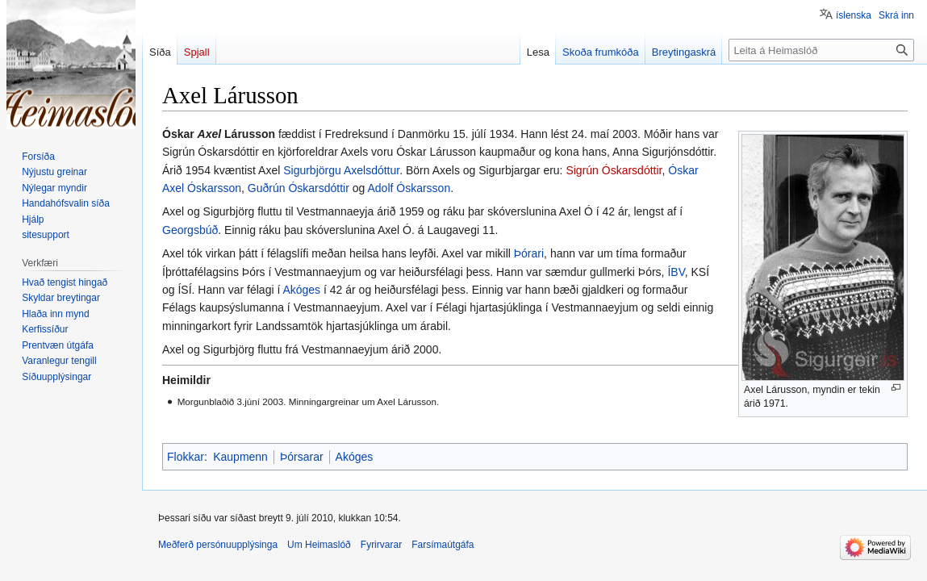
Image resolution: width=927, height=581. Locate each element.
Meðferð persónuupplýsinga (218, 544)
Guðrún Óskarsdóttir (298, 188)
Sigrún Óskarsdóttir (614, 170)
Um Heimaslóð (319, 544)
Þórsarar (302, 456)
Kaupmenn (240, 456)
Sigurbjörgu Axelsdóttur (341, 170)
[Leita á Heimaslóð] (821, 50)
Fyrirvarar (381, 544)
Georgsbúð (190, 230)
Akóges (301, 289)
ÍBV (675, 271)
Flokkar (185, 456)
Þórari (529, 253)
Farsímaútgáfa (442, 544)
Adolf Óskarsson (408, 188)
